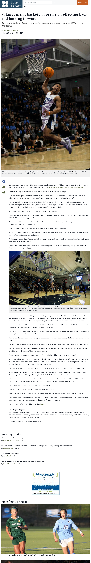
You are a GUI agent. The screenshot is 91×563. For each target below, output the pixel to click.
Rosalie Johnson (8, 448)
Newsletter (82, 2)
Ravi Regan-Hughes (11, 30)
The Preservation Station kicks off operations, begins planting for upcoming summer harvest (36, 446)
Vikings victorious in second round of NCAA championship (28, 555)
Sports (3, 11)
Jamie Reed (7, 456)
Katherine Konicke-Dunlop (11, 440)
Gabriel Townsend (9, 464)
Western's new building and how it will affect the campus (22, 461)
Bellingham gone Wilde (10, 453)
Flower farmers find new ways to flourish (16, 438)
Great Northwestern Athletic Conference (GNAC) (66, 187)
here (42, 404)
